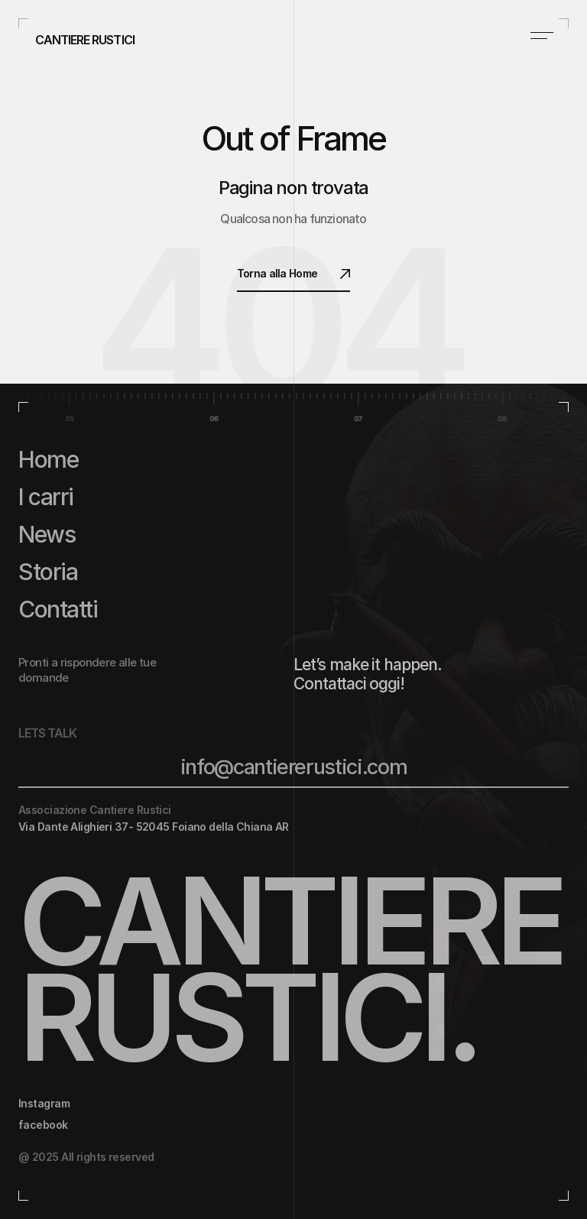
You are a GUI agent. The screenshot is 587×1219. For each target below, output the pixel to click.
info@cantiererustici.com (293, 767)
